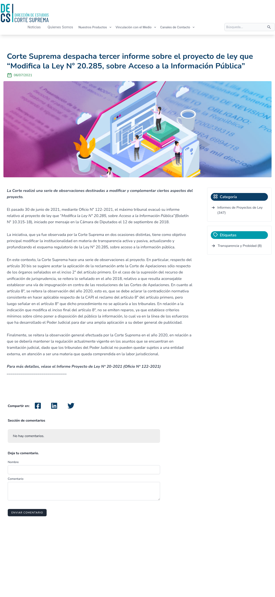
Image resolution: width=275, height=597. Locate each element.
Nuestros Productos (95, 27)
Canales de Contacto (177, 27)
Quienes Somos (60, 27)
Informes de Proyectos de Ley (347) (240, 210)
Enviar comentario (27, 512)
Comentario (15, 479)
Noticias (34, 27)
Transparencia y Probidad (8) (240, 245)
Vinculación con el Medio (136, 27)
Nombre (13, 462)
